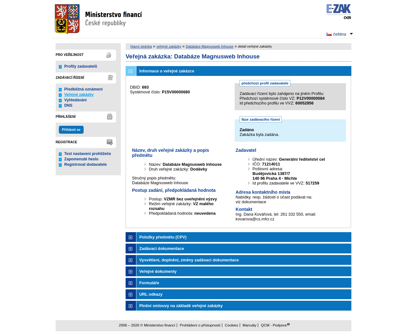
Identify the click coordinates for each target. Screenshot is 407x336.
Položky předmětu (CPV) (163, 237)
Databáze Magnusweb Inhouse (209, 46)
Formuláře (149, 282)
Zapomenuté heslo (81, 159)
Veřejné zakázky (79, 94)
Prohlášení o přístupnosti (200, 325)
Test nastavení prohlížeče (87, 153)
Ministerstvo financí (99, 19)
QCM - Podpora (274, 325)
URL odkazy (150, 294)
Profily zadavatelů (80, 66)
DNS (68, 105)
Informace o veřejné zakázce (166, 71)
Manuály (250, 325)
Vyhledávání (75, 100)
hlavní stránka (141, 46)
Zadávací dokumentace (161, 248)
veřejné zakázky (168, 46)
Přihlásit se (71, 129)
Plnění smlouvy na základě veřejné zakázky (181, 305)
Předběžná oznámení (83, 89)
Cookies (231, 325)
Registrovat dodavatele (85, 164)
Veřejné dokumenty (157, 271)
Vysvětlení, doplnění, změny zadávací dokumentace (189, 260)
